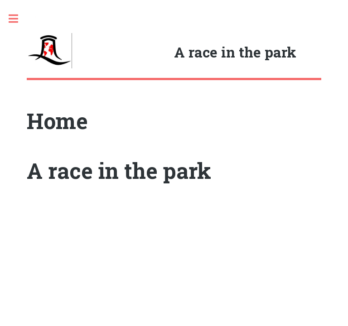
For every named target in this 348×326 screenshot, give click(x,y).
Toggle (18, 19)
